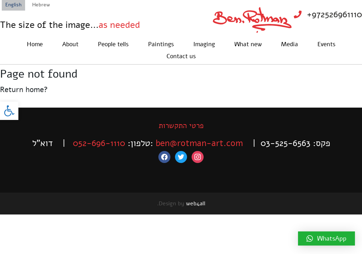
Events (326, 44)
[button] (9, 111)
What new (248, 44)
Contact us (181, 56)
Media (289, 44)
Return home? (24, 90)
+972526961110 (334, 14)
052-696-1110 (99, 143)
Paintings (161, 44)
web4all (195, 203)
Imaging (204, 44)
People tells (113, 44)
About (70, 44)
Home (35, 44)
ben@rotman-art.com (199, 143)
